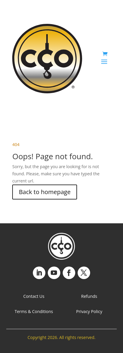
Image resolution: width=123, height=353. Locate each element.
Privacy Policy (89, 311)
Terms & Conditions (34, 311)
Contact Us (33, 296)
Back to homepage (44, 192)
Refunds (89, 296)
